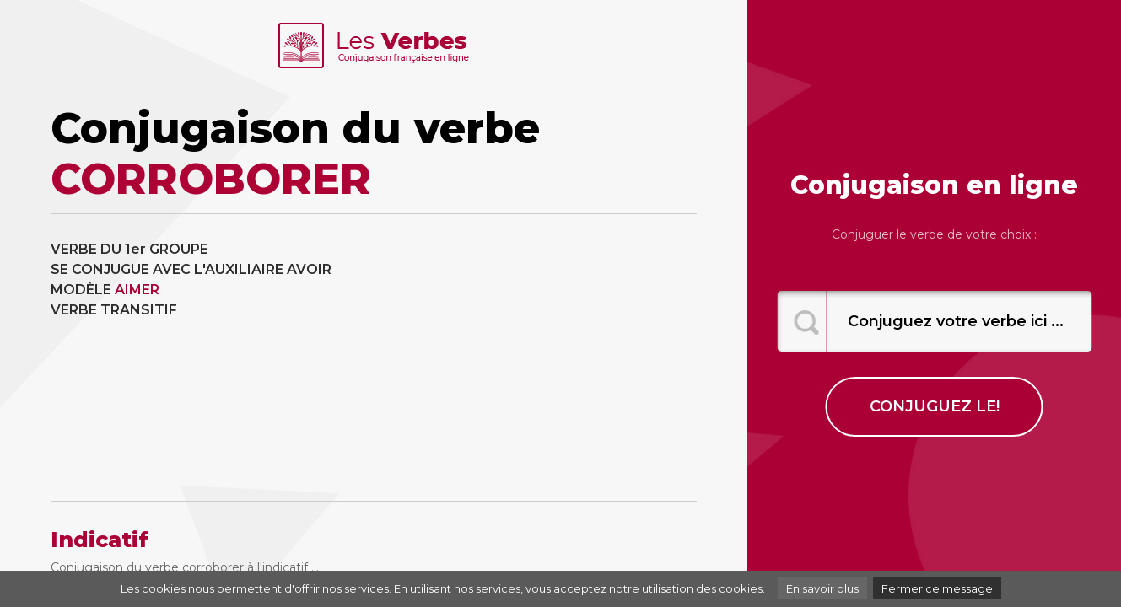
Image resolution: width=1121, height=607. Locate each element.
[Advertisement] (541, 357)
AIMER (137, 290)
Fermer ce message (937, 588)
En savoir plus (822, 588)
